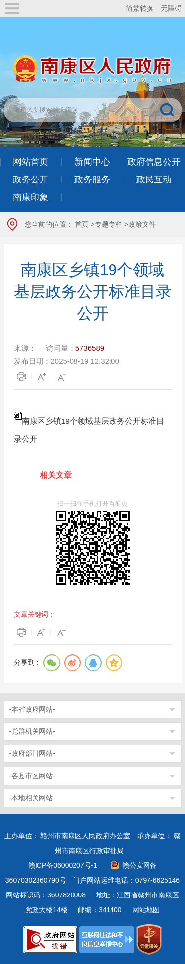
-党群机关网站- (32, 731)
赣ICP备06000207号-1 (62, 865)
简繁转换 (139, 8)
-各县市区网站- (32, 776)
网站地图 (146, 910)
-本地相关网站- (32, 798)
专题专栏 (108, 224)
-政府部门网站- (32, 753)
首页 (82, 224)
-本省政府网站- (32, 709)
